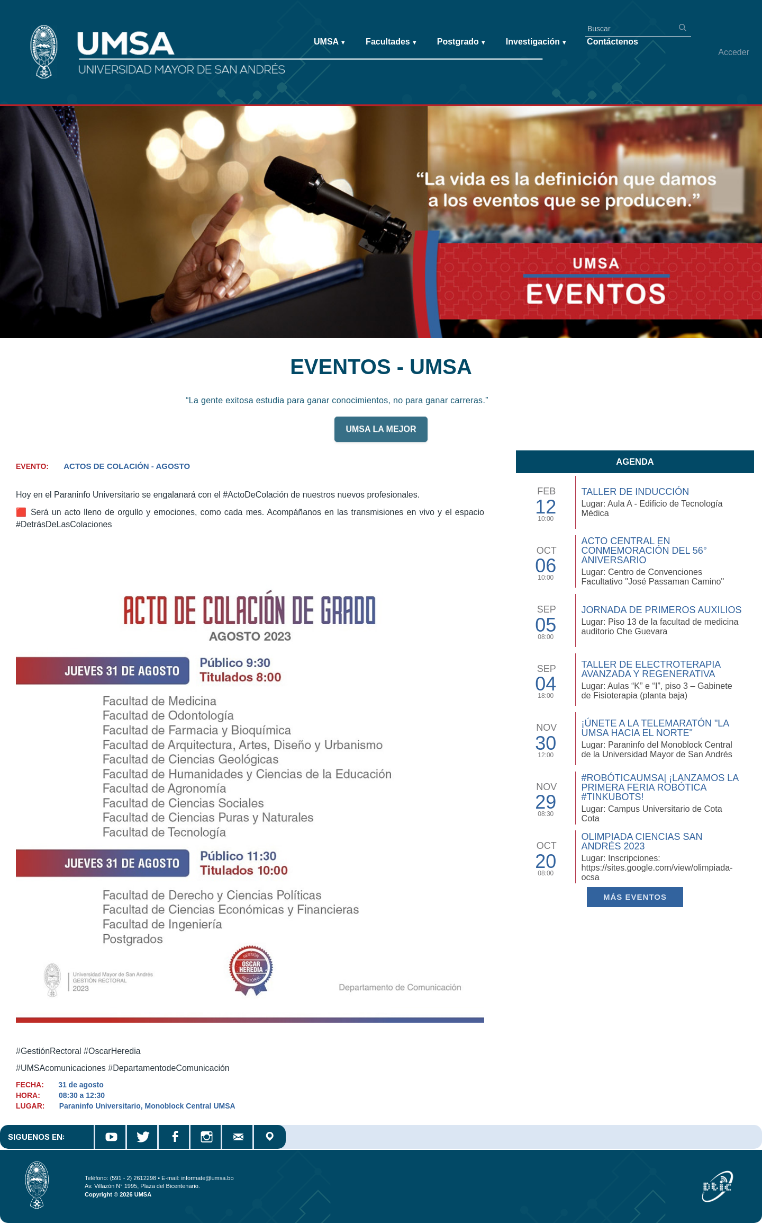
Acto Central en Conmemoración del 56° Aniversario (644, 550)
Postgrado (461, 42)
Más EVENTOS (635, 896)
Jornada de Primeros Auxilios (661, 610)
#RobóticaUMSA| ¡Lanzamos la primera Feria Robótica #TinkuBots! (659, 787)
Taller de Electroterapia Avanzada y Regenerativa (650, 669)
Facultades (391, 42)
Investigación (536, 42)
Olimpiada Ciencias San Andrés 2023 (641, 841)
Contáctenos (612, 41)
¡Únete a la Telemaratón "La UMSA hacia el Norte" (655, 728)
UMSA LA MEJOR (381, 434)
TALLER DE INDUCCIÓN (635, 491)
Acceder (733, 52)
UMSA (329, 42)
